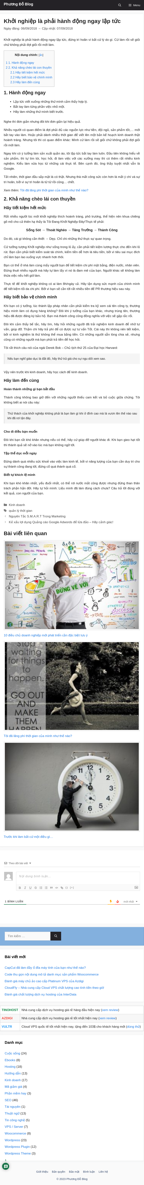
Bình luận (89, 1171)
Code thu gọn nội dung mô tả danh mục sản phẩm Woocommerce (52, 974)
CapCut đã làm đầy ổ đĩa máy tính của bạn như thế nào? (45, 968)
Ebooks (10, 1060)
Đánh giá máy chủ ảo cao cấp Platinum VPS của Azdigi (44, 981)
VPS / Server (14, 1127)
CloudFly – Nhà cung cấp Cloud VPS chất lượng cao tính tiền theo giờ (54, 988)
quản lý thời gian (20, 511)
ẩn (41, 54)
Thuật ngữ (12, 1113)
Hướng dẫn (13, 1073)
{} (66, 887)
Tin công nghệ (15, 1120)
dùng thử (133, 1026)
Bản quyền (58, 1171)
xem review (110, 1010)
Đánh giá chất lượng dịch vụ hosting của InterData (40, 994)
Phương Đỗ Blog (18, 4)
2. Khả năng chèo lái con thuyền (29, 67)
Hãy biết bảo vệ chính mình (31, 77)
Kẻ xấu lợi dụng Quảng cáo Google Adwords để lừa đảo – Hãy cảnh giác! (61, 522)
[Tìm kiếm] (55, 936)
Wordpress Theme (18, 1153)
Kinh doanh (17, 505)
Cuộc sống (12, 1053)
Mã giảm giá (13, 1086)
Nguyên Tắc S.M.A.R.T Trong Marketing (37, 516)
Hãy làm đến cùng (25, 82)
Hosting (10, 1066)
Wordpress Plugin (17, 1147)
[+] (72, 887)
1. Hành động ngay (20, 62)
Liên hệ (103, 1171)
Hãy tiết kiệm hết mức (27, 72)
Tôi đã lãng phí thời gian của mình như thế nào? (54, 190)
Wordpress (12, 1140)
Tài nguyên (12, 1106)
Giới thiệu (42, 1171)
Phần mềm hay (15, 1093)
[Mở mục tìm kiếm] (120, 5)
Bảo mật (74, 1171)
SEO (8, 1100)
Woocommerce (15, 1133)
